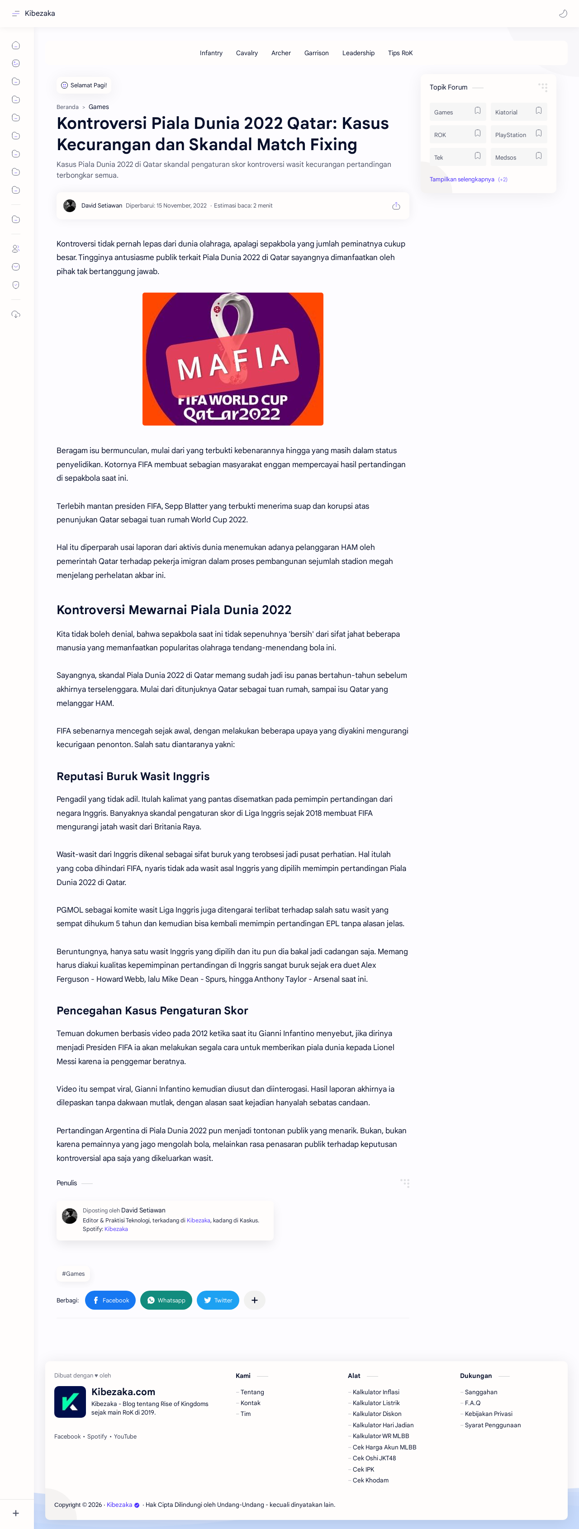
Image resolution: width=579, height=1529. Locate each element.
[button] (563, 13)
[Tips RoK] (400, 53)
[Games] (458, 112)
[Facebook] (67, 1436)
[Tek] (458, 157)
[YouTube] (125, 1436)
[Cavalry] (247, 53)
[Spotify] (97, 1436)
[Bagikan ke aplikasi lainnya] (255, 1300)
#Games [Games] (73, 1274)
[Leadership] (358, 53)
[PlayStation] (519, 134)
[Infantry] (211, 53)
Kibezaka (40, 13)
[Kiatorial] (519, 112)
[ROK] (458, 134)
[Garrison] (316, 53)
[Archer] (281, 53)
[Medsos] (519, 157)
